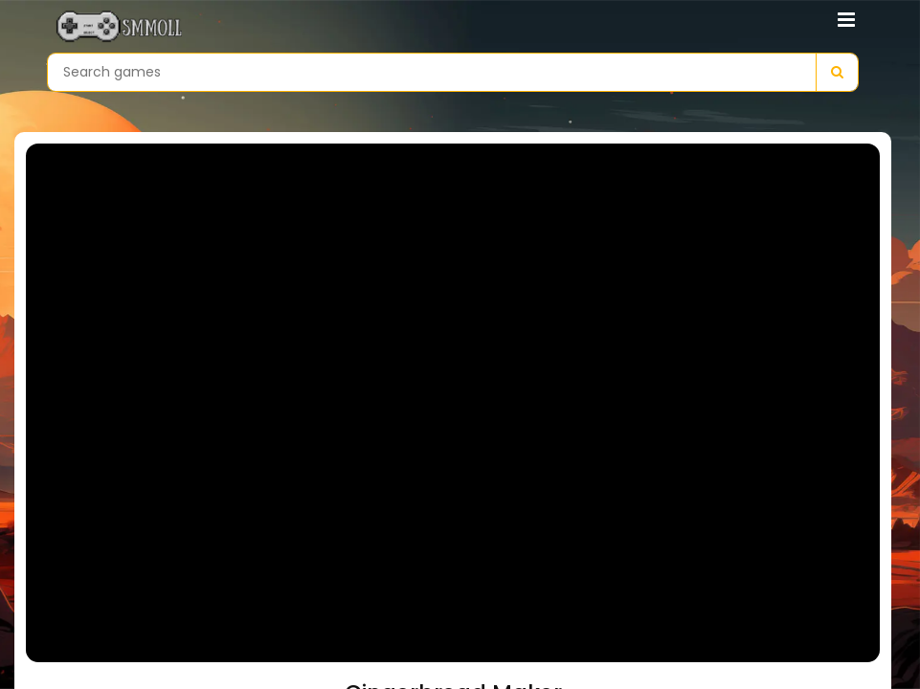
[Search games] (432, 72)
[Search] (837, 72)
